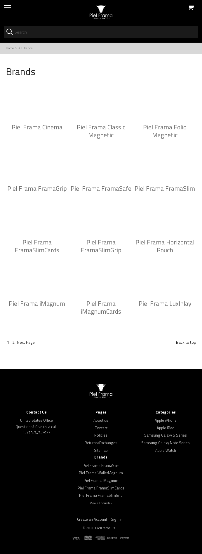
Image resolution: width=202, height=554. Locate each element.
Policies (100, 435)
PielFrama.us (105, 528)
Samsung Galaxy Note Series (165, 443)
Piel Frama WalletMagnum (101, 473)
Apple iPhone (166, 420)
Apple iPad (165, 428)
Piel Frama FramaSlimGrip (101, 495)
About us (100, 420)
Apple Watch (165, 450)
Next (26, 342)
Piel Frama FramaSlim (101, 465)
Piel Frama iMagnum (101, 480)
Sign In (116, 519)
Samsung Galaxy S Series (165, 435)
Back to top (186, 342)
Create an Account (92, 519)
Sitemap (101, 450)
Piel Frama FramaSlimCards (101, 488)
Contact (101, 428)
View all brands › (101, 503)
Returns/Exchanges (101, 443)
